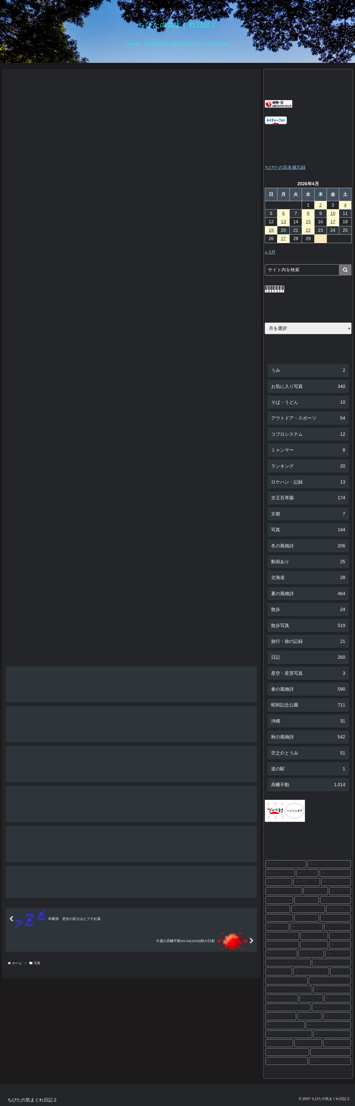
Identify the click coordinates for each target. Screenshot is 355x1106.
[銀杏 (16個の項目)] (340, 971)
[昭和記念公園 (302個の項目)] (329, 864)
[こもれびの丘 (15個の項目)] (281, 998)
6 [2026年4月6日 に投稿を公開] (283, 213)
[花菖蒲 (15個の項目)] (311, 998)
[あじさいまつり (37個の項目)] (283, 891)
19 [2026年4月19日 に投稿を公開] (271, 230)
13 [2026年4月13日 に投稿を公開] (283, 221)
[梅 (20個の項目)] (340, 936)
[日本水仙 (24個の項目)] (335, 918)
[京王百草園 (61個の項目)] (335, 873)
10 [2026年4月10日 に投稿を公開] (332, 213)
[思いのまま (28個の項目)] (335, 900)
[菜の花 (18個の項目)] (311, 954)
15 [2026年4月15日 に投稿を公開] (308, 221)
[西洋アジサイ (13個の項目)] (287, 1052)
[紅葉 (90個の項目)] (307, 873)
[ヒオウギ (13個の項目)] (279, 1043)
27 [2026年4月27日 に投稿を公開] (283, 238)
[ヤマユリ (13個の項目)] (337, 1043)
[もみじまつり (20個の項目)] (282, 945)
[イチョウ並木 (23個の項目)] (306, 927)
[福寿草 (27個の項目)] (338, 909)
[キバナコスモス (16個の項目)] (311, 971)
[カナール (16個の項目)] (278, 971)
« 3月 (270, 252)
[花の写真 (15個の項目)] (330, 981)
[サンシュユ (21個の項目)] (282, 936)
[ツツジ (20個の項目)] (314, 936)
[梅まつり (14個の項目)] (337, 1016)
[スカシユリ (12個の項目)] (286, 1061)
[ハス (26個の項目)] (306, 918)
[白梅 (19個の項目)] (340, 945)
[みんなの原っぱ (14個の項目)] (328, 1025)
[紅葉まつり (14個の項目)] (285, 1025)
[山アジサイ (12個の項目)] (330, 1061)
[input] (308, 270)
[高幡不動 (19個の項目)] (314, 945)
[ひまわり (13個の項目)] (308, 1043)
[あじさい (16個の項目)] (286, 981)
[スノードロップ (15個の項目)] (288, 990)
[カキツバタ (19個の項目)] (281, 954)
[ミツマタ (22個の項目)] (337, 927)
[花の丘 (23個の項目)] (277, 927)
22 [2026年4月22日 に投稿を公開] (308, 230)
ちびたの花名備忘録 (285, 167)
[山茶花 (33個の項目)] (315, 891)
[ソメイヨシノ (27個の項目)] (308, 909)
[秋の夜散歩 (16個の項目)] (331, 963)
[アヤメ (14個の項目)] (309, 1016)
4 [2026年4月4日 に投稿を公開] (345, 205)
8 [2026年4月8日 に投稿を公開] (308, 213)
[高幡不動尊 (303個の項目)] (285, 864)
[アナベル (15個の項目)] (337, 998)
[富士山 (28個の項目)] (277, 909)
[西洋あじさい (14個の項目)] (288, 1007)
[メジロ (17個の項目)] (338, 954)
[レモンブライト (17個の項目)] (288, 963)
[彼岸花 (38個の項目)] (278, 882)
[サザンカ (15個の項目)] (332, 990)
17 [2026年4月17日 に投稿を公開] (332, 221)
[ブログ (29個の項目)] (306, 900)
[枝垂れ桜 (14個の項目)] (331, 1007)
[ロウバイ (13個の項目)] (332, 1034)
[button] (345, 270)
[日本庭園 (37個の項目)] (336, 882)
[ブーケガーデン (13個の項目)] (288, 1034)
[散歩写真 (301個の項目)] (280, 873)
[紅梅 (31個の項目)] (340, 891)
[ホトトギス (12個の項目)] (330, 1052)
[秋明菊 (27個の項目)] (279, 918)
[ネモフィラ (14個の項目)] (280, 1016)
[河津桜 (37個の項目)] (306, 882)
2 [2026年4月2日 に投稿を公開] (320, 205)
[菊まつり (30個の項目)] (279, 900)
